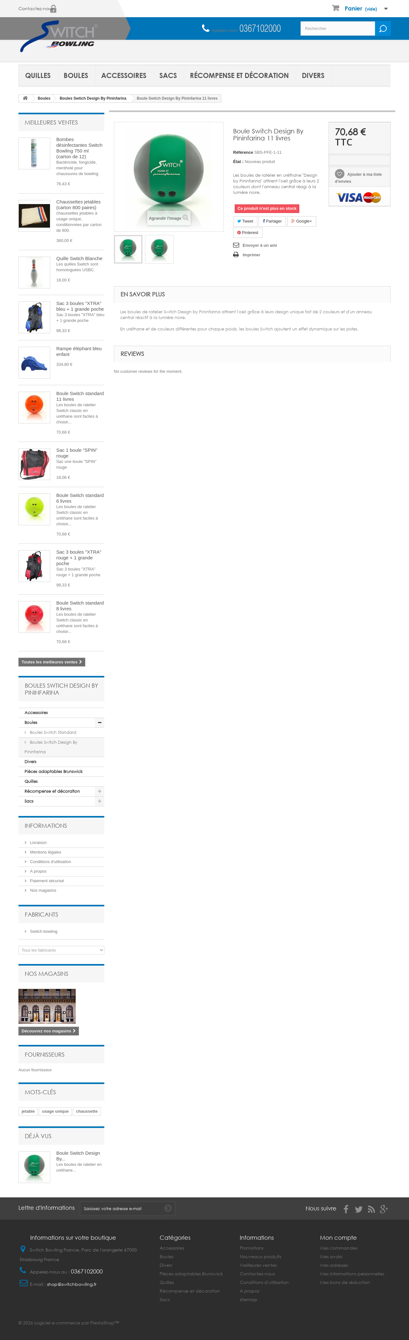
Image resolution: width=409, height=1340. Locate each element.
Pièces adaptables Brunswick (53, 771)
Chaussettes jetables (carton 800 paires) (78, 204)
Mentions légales (45, 852)
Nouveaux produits (260, 1256)
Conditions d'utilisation (50, 861)
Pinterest (247, 232)
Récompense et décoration (239, 75)
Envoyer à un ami (260, 245)
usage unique (55, 1111)
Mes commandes (338, 1248)
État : (238, 161)
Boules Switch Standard (52, 732)
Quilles (38, 75)
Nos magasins (42, 890)
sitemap (248, 1299)
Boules (76, 75)
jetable (28, 1111)
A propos (37, 871)
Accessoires (123, 75)
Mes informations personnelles (352, 1274)
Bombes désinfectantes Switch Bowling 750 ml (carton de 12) (79, 148)
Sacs (168, 75)
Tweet (245, 221)
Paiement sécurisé (46, 880)
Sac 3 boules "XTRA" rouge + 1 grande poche (78, 557)
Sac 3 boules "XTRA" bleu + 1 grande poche (80, 306)
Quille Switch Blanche (79, 258)
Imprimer (251, 254)
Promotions (251, 1248)
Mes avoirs (331, 1256)
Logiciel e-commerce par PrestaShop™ (76, 1323)
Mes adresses (334, 1265)
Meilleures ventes (51, 122)
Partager (272, 221)
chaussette (87, 1111)
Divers (313, 75)
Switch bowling (43, 931)
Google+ (301, 221)
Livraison (38, 842)
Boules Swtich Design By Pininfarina (50, 747)
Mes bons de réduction (345, 1282)
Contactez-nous (35, 8)
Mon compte (338, 1237)
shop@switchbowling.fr (71, 1284)
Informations (46, 825)
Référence (243, 152)
